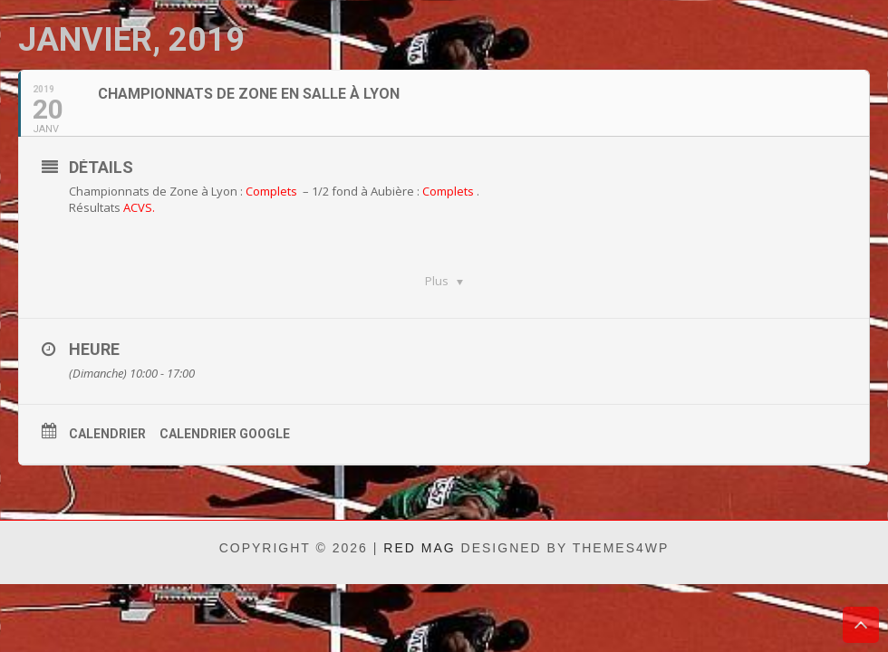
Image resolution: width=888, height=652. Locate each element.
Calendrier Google (224, 434)
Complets (271, 191)
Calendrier (107, 434)
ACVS (137, 207)
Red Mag (419, 548)
